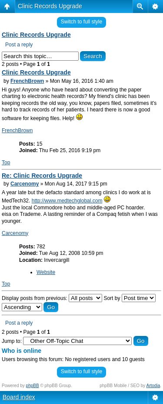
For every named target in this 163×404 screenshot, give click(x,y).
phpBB (32, 385)
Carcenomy (24, 184)
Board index (19, 397)
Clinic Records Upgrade (50, 6)
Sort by (129, 298)
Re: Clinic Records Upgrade (42, 175)
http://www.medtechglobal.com (67, 201)
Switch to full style (81, 22)
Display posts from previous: (52, 298)
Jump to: (12, 341)
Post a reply (19, 45)
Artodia (153, 385)
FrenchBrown (27, 81)
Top (6, 163)
